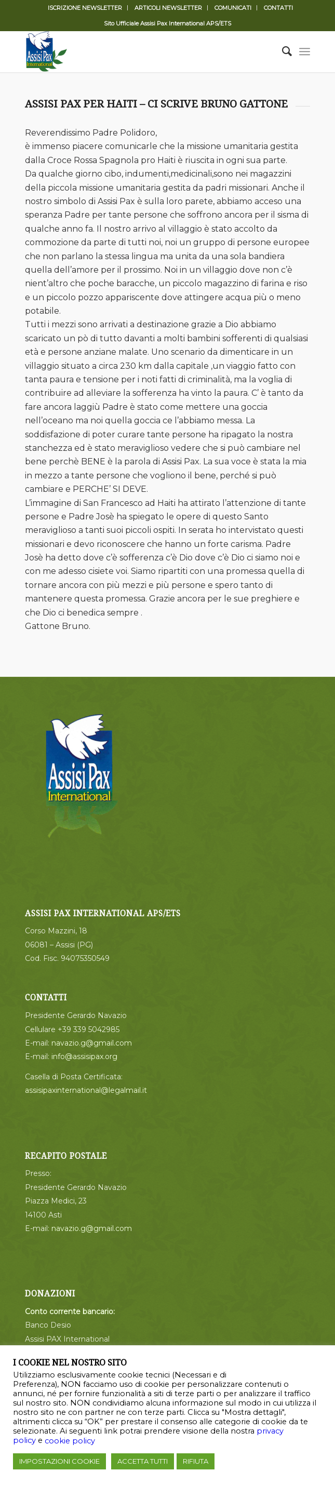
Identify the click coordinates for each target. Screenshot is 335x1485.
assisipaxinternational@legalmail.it (86, 1090)
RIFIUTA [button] (195, 1461)
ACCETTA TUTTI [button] (142, 1461)
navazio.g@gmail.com (91, 1043)
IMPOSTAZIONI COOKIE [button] (59, 1461)
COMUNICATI (233, 7)
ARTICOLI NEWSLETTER (168, 7)
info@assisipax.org (84, 1056)
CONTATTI (278, 7)
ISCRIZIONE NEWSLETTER (85, 7)
